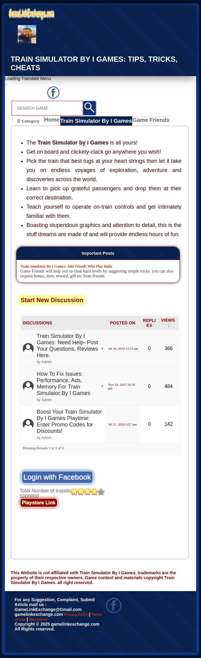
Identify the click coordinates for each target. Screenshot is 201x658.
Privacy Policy (82, 615)
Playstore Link (38, 502)
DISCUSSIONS (37, 322)
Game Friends (143, 121)
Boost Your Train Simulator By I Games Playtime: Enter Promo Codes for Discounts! (69, 421)
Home (53, 121)
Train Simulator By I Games (94, 121)
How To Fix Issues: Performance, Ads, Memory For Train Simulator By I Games (63, 383)
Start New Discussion (52, 299)
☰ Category (28, 120)
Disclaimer (66, 621)
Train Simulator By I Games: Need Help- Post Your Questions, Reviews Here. (67, 345)
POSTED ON (122, 322)
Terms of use (32, 621)
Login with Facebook (57, 477)
